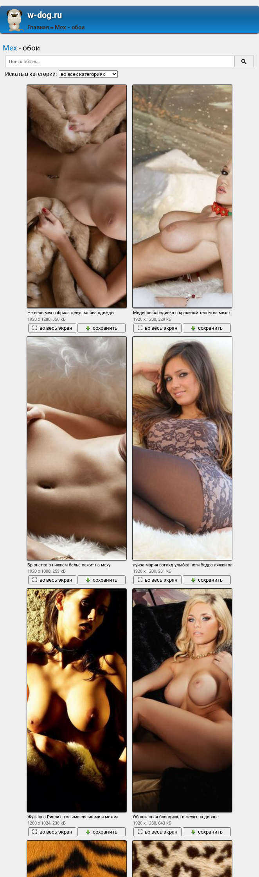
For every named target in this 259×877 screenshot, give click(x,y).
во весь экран (52, 328)
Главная (38, 27)
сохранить (101, 328)
